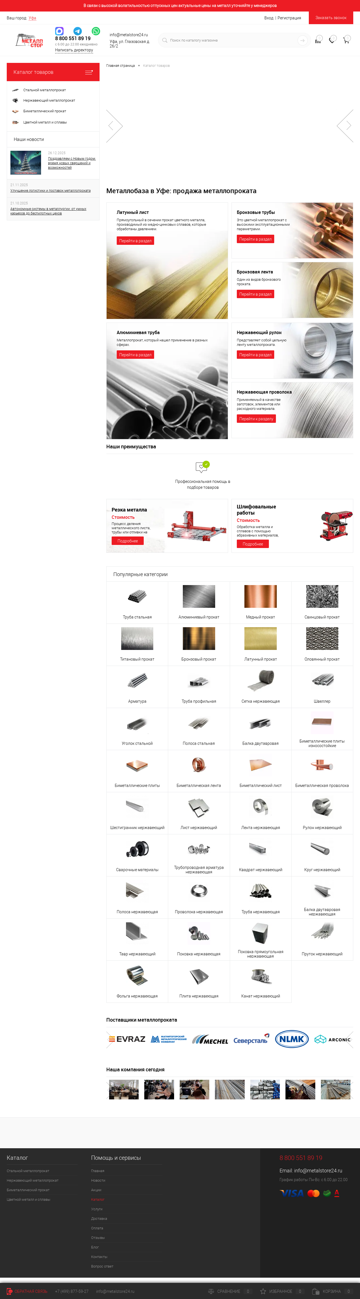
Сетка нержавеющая (261, 707)
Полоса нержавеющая (137, 918)
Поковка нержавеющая (198, 960)
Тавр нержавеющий (137, 960)
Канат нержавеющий (260, 1002)
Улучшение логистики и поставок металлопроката (50, 191)
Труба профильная (199, 707)
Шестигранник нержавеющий (137, 833)
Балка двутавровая (260, 749)
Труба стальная (137, 623)
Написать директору (74, 50)
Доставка (99, 1224)
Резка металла (129, 515)
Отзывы (98, 1243)
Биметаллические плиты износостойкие (322, 749)
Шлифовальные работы (256, 515)
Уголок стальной (137, 749)
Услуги (96, 1215)
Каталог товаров (53, 72)
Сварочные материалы (137, 875)
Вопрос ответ (102, 1272)
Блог (95, 1253)
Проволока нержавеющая (199, 918)
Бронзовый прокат (198, 665)
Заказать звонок (331, 17)
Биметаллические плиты (137, 791)
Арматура (137, 707)
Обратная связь (27, 1291)
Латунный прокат (260, 665)
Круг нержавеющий (322, 875)
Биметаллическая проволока (322, 791)
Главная (97, 1177)
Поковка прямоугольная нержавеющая (261, 959)
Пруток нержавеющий (322, 960)
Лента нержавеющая (260, 833)
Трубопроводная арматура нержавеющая (199, 875)
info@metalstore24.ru (318, 1176)
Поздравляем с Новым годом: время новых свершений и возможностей (72, 163)
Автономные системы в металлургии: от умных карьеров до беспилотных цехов (48, 211)
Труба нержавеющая (261, 918)
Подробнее (128, 547)
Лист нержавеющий (199, 833)
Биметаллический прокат (28, 1196)
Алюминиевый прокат (199, 623)
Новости (98, 1186)
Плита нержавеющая (199, 1002)
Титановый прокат (137, 665)
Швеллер (322, 707)
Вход (268, 18)
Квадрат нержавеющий (260, 875)
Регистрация (289, 18)
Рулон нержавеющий (322, 833)
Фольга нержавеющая (137, 1002)
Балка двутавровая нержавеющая (322, 917)
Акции (96, 1196)
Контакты (99, 1263)
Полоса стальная (199, 749)
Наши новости (29, 139)
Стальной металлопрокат (28, 1177)
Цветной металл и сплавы (28, 1205)
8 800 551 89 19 (73, 38)
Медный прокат (260, 623)
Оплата (97, 1234)
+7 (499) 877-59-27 (72, 1291)
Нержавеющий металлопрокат (32, 1186)
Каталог (97, 1205)
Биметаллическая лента (199, 791)
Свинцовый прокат (322, 623)
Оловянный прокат (322, 665)
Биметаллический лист (261, 791)
